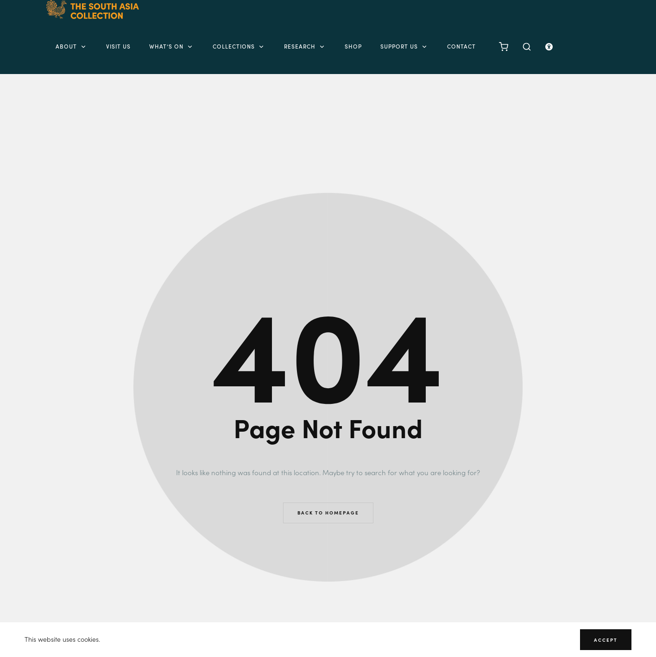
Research (305, 46)
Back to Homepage (328, 512)
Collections (239, 46)
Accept (606, 640)
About (72, 46)
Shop (353, 46)
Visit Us (118, 46)
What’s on (171, 46)
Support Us (404, 46)
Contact (461, 46)
